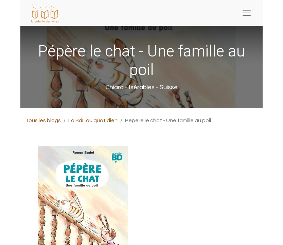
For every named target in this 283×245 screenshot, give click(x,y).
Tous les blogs (43, 120)
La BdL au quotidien (93, 120)
